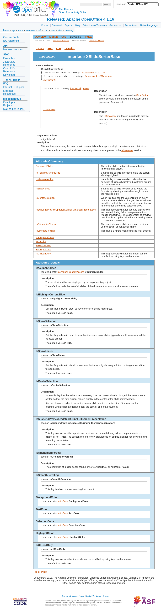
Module (53, 36)
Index (88, 36)
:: (37, 48)
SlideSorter (142, 95)
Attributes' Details (96, 41)
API (5, 46)
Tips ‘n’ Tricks (11, 80)
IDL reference (11, 40)
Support (69, 25)
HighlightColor (43, 249)
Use (63, 36)
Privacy (82, 596)
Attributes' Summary (61, 41)
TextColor (41, 241)
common (30, 30)
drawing (69, 30)
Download (57, 25)
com (46, 30)
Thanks (106, 596)
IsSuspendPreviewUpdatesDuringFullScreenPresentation (66, 209)
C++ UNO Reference (9, 70)
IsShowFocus (43, 188)
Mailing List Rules (13, 109)
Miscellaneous (12, 98)
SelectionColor (43, 245)
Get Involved (115, 25)
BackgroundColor (45, 237)
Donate (99, 596)
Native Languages (149, 25)
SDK (6, 54)
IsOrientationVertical (46, 224)
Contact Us (90, 596)
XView (101, 72)
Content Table (11, 37)
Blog (77, 25)
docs (20, 30)
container (63, 272)
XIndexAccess (76, 272)
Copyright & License (70, 596)
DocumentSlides (44, 166)
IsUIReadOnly (43, 253)
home (6, 30)
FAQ (5, 83)
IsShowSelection (44, 179)
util (59, 501)
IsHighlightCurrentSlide (48, 172)
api (13, 30)
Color (65, 501)
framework (88, 72)
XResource (106, 76)
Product (45, 25)
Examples (9, 58)
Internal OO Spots (13, 87)
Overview (40, 36)
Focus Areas (131, 25)
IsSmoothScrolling (45, 230)
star (60, 30)
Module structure (12, 49)
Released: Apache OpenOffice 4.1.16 (80, 19)
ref (39, 30)
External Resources (9, 92)
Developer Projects (9, 104)
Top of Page (40, 571)
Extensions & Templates (95, 25)
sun (53, 30)
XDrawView (49, 80)
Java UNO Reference (9, 63)
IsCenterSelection (45, 198)
